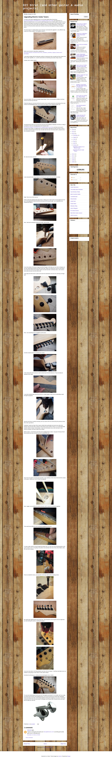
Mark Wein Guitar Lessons (76, 213)
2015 (73, 129)
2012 (73, 154)
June (74, 139)
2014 (73, 131)
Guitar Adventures (74, 187)
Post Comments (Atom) (48, 747)
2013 (73, 133)
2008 (73, 161)
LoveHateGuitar (73, 196)
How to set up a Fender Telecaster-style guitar (81, 66)
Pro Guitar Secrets (74, 210)
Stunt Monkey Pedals (75, 191)
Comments (74, 179)
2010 (73, 158)
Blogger (68, 756)
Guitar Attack (73, 203)
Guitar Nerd (73, 201)
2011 (73, 156)
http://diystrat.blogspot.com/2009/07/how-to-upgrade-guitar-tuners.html (38, 20)
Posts (73, 177)
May (74, 141)
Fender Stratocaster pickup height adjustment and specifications (81, 55)
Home (45, 743)
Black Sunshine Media (75, 194)
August (74, 137)
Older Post (63, 743)
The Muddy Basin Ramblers (76, 189)
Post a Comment (29, 737)
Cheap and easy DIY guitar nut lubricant (81, 116)
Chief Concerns (73, 215)
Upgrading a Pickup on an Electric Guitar (78, 147)
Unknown (29, 730)
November (75, 135)
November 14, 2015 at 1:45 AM (33, 734)
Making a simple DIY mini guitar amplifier (82, 75)
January (75, 145)
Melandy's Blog (73, 206)
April (74, 143)
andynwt (60, 756)
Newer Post (27, 743)
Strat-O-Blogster (74, 208)
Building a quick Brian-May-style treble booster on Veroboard (81, 86)
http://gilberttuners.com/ (49, 731)
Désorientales (73, 198)
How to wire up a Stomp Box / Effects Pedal (81, 96)
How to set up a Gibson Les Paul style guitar (81, 24)
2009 (73, 159)
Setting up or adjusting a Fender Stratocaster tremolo (81, 35)
